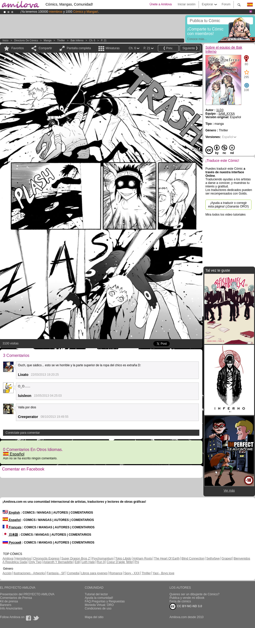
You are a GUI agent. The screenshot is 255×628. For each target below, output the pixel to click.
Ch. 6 (92, 40)
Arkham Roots (142, 558)
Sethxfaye (213, 558)
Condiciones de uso (98, 608)
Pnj (137, 562)
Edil (77, 562)
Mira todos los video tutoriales (225, 214)
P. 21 (104, 40)
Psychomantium (102, 558)
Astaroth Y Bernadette (58, 562)
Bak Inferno (77, 40)
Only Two (35, 562)
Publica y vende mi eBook (186, 598)
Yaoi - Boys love (163, 573)
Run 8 (101, 562)
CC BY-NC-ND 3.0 (185, 606)
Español (13, 454)
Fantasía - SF (56, 573)
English (11, 512)
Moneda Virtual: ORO (99, 605)
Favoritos (17, 48)
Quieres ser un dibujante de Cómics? (194, 594)
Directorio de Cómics (26, 40)
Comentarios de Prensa (16, 598)
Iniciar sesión (187, 4)
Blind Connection (192, 558)
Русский (12, 542)
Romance (115, 573)
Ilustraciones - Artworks (29, 573)
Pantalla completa (79, 48)
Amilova (8, 558)
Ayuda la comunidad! (99, 598)
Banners (5, 605)
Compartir (45, 48)
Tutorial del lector (96, 594)
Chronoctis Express (46, 558)
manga (48, 40)
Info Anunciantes (11, 608)
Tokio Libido (123, 558)
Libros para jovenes (94, 573)
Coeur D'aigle (116, 562)
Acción (7, 573)
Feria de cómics (180, 601)
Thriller (61, 40)
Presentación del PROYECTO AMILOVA (27, 594)
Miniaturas (112, 48)
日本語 (10, 534)
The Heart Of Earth (167, 558)
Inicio (5, 40)
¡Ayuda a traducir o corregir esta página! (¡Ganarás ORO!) (228, 204)
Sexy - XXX (132, 573)
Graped (227, 558)
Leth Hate (88, 562)
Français (12, 527)
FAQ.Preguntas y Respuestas (105, 601)
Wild (130, 562)
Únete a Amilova (161, 4)
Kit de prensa (9, 601)
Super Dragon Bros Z (75, 558)
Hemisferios (23, 558)
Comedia (73, 573)
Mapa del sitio (94, 617)
